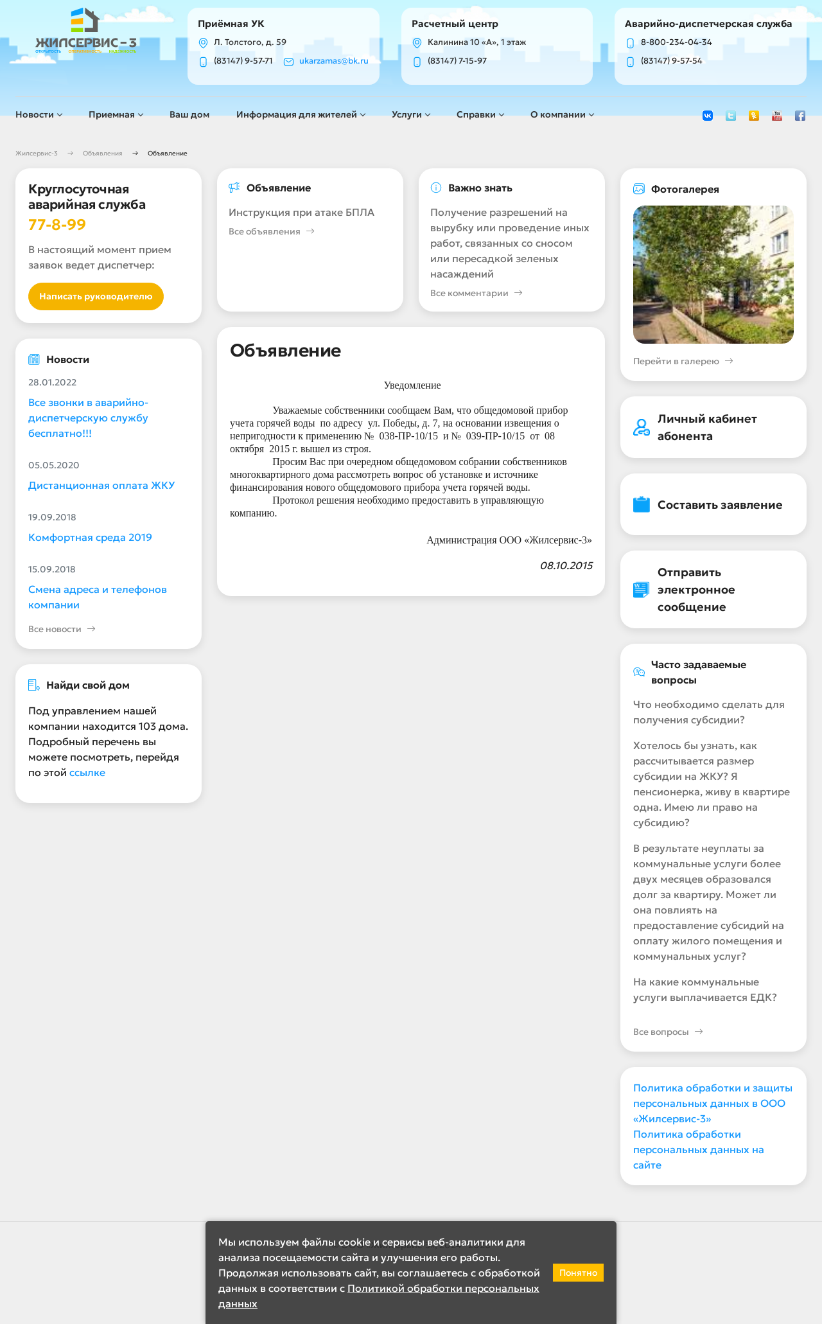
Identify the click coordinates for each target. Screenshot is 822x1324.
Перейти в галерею (683, 361)
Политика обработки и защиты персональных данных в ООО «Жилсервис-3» (712, 1103)
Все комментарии (476, 293)
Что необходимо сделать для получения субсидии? (709, 712)
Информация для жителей (296, 114)
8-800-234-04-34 (676, 42)
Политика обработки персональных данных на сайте (698, 1149)
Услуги (407, 114)
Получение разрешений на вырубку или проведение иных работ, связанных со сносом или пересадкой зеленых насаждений (510, 243)
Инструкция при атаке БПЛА (301, 212)
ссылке (87, 772)
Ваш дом (189, 114)
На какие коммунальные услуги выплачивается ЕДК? (705, 989)
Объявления (103, 153)
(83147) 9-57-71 (243, 61)
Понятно (578, 1272)
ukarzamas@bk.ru (334, 61)
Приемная (112, 114)
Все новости (62, 629)
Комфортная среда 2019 (90, 537)
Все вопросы (668, 1032)
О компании (558, 114)
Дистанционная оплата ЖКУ (101, 485)
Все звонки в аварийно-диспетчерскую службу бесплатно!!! (88, 417)
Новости (34, 114)
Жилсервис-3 (36, 153)
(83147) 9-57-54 (672, 61)
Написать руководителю (96, 296)
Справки (476, 114)
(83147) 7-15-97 (457, 61)
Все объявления (272, 231)
